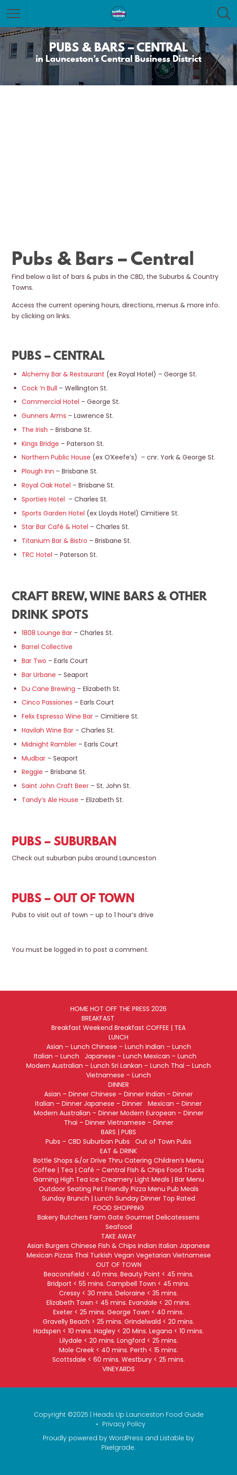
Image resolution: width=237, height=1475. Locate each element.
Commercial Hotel (50, 401)
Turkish (101, 1255)
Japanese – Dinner (115, 1103)
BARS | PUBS (118, 1131)
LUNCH (118, 1037)
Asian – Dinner (66, 1094)
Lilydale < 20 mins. (87, 1340)
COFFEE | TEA (166, 1027)
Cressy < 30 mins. (86, 1293)
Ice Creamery (111, 1179)
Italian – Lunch (58, 1056)
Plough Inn (38, 471)
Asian (35, 1245)
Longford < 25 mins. (147, 1340)
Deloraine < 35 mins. (146, 1293)
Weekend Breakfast (113, 1027)
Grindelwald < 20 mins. (159, 1321)
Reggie (32, 771)
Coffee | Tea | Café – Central (79, 1169)
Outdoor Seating (65, 1188)
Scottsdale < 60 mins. (86, 1359)
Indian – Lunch (168, 1046)
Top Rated (179, 1198)
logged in (68, 949)
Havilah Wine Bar (47, 730)
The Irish (35, 429)
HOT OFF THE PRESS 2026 (128, 1008)
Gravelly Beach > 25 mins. (83, 1321)
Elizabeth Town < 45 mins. (86, 1302)
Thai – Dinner (84, 1122)
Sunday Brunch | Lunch (78, 1198)
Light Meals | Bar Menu (169, 1179)
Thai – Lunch (191, 1065)
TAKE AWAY (118, 1236)
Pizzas (64, 1255)
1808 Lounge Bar (48, 632)
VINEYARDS (118, 1368)
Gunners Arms (44, 415)
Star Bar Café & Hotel (55, 526)
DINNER (118, 1084)
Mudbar (34, 758)
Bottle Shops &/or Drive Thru (78, 1160)
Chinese (83, 1245)
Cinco (31, 702)
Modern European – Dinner (162, 1113)
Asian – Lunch (68, 1046)
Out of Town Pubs (163, 1141)
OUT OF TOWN (118, 1264)
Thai (81, 1255)
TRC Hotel (37, 554)
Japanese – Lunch (113, 1056)
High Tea (74, 1179)
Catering (138, 1160)
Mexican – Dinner (175, 1103)
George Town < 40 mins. (145, 1312)
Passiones (56, 702)
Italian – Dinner (58, 1103)
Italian (168, 1245)
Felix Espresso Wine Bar (57, 716)
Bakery (47, 1217)
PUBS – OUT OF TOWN (73, 898)
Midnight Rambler (49, 744)
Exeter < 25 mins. (79, 1312)
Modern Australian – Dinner (76, 1113)
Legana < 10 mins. (176, 1331)
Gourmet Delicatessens (162, 1217)
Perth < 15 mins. (154, 1349)
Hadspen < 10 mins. (62, 1331)
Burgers (57, 1245)
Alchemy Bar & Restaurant (63, 374)
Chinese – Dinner (117, 1094)
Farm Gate (106, 1217)
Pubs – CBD (63, 1141)
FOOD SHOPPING (118, 1207)
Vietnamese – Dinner (140, 1122)
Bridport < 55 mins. (76, 1283)
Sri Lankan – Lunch (140, 1065)
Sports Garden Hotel (53, 513)
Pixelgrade (117, 1447)
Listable (172, 1438)
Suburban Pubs (108, 1141)
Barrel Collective (47, 646)
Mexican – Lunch (174, 1056)
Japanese (194, 1245)
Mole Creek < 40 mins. (93, 1349)
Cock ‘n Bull (39, 388)
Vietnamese (192, 1255)
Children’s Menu (179, 1160)
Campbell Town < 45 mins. (148, 1283)
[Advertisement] (118, 153)
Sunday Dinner (138, 1198)
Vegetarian (153, 1255)
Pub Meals (183, 1188)
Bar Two (34, 660)
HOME (79, 1008)
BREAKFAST (98, 1018)
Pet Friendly (111, 1188)
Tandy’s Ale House (50, 799)
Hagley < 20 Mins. (120, 1331)
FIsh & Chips (146, 1169)
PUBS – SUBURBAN (64, 841)
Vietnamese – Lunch (118, 1075)
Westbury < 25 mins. (153, 1359)
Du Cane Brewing (48, 688)
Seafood (118, 1226)
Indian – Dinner (169, 1094)
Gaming (46, 1179)
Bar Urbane (39, 674)
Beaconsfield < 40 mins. (81, 1274)
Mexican (40, 1255)
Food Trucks (186, 1169)
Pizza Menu (148, 1188)
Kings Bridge (40, 443)
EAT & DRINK (118, 1150)
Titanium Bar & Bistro (54, 540)
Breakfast (66, 1027)
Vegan (124, 1255)
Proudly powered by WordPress (93, 1438)
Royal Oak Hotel (46, 485)
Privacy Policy (124, 1424)
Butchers (74, 1217)
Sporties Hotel (43, 499)
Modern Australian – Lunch (67, 1065)
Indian (147, 1245)
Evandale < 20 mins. (160, 1302)
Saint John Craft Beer (55, 785)
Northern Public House (56, 457)
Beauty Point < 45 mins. (157, 1274)
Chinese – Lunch (117, 1046)
